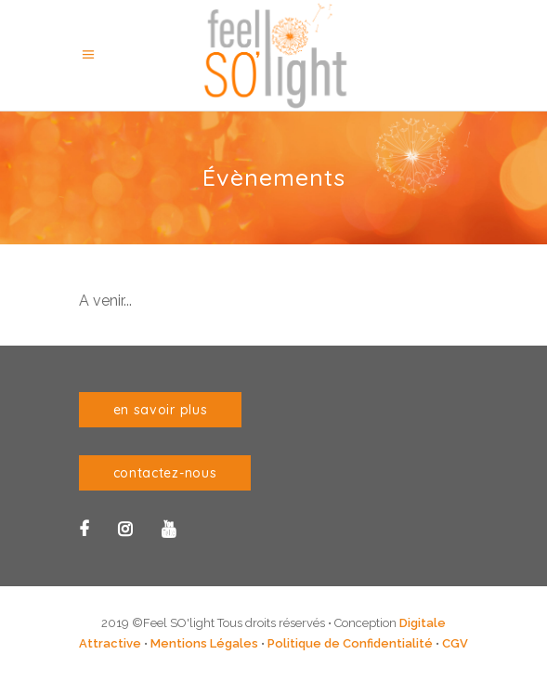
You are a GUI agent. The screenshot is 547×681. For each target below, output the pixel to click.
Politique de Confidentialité (350, 643)
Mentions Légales (204, 643)
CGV (455, 643)
